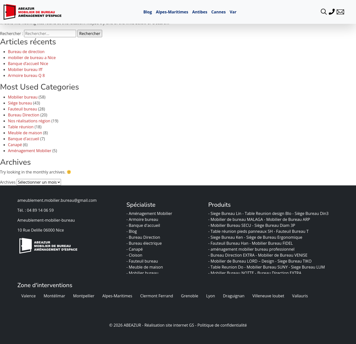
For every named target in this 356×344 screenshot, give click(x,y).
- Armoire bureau (142, 219)
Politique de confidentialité (222, 325)
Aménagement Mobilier (29, 150)
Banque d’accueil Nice (28, 63)
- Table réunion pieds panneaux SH (241, 231)
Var (233, 12)
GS (191, 325)
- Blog (132, 231)
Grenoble (189, 296)
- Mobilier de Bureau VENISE (282, 255)
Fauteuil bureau (22, 109)
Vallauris (300, 296)
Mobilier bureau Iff (25, 69)
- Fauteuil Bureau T (292, 231)
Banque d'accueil (23, 138)
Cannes (218, 12)
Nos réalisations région (29, 121)
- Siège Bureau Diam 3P (274, 225)
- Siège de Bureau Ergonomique (273, 237)
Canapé (15, 144)
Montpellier (83, 296)
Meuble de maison (25, 133)
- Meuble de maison (145, 267)
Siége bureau (20, 103)
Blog (147, 12)
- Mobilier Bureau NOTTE (231, 273)
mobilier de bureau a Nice (32, 57)
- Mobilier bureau (142, 273)
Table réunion (20, 127)
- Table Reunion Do (226, 267)
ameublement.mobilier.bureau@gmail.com (57, 200)
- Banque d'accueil (143, 225)
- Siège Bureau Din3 (310, 213)
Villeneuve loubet (268, 296)
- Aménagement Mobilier (149, 213)
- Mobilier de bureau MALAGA (236, 219)
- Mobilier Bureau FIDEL (272, 243)
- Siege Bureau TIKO (294, 261)
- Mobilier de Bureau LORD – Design (241, 261)
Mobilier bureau (22, 97)
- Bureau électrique (144, 243)
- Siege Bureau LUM (307, 267)
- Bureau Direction (143, 237)
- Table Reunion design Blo (267, 213)
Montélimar (54, 296)
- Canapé (135, 249)
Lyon (210, 296)
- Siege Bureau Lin (225, 213)
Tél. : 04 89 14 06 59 (35, 210)
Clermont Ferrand (156, 296)
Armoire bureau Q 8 (26, 75)
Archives (8, 182)
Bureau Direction (23, 115)
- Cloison (134, 255)
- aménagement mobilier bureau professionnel (252, 249)
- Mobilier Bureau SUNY (266, 267)
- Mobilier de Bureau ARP (287, 219)
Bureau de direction (26, 51)
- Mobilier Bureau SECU (230, 225)
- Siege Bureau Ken (226, 237)
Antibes (199, 12)
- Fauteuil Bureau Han (228, 243)
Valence (28, 296)
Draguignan (233, 296)
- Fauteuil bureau (142, 261)
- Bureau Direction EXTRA (232, 255)
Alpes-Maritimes (172, 12)
